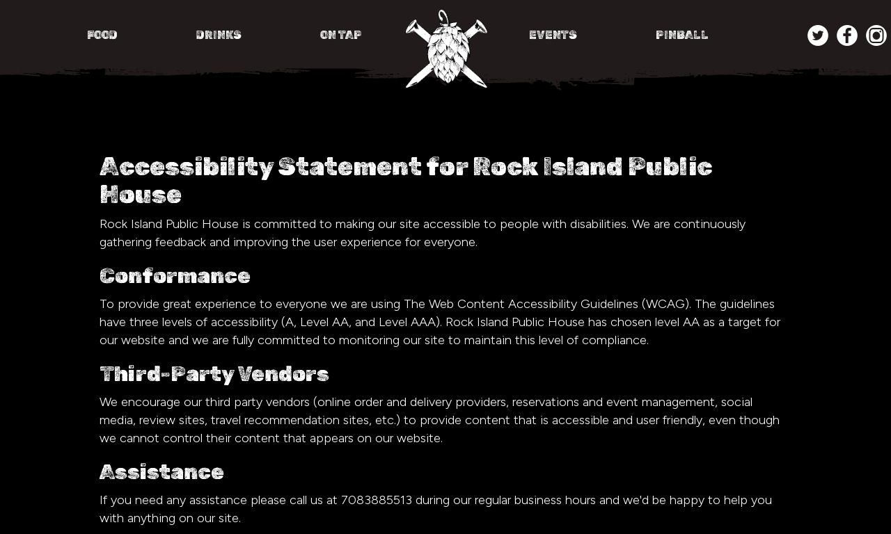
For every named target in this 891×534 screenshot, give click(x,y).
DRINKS (220, 35)
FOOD (103, 35)
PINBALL (682, 35)
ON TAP (341, 35)
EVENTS (554, 35)
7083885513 (376, 500)
